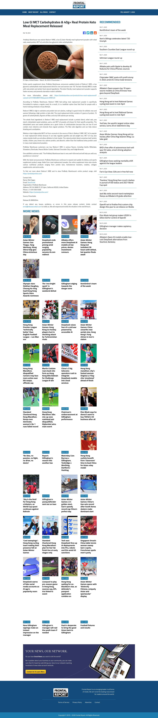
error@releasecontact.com (32, 206)
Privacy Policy (77, 702)
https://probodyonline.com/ (32, 173)
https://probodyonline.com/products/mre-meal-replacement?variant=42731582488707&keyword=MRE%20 (60, 96)
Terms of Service (63, 702)
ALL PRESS (44, 12)
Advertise (88, 702)
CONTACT (52, 12)
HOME (24, 12)
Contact (97, 702)
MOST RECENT (33, 12)
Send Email (31, 182)
